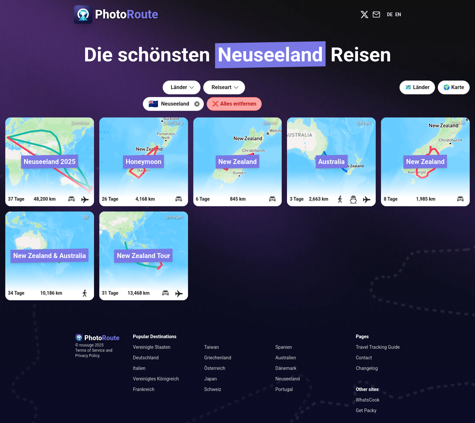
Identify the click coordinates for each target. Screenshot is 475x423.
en (398, 14)
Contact (364, 357)
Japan (210, 378)
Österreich (214, 368)
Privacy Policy (87, 355)
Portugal (284, 389)
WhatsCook (368, 400)
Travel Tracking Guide (378, 347)
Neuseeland (287, 378)
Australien (285, 357)
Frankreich (143, 389)
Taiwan (211, 347)
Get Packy (366, 410)
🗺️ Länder (417, 87)
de (390, 14)
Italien (139, 368)
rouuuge (87, 345)
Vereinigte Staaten (152, 347)
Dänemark (286, 368)
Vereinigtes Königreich (156, 378)
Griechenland (217, 357)
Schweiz (212, 389)
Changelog (367, 368)
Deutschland (146, 357)
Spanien (283, 347)
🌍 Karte (453, 87)
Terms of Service (90, 350)
